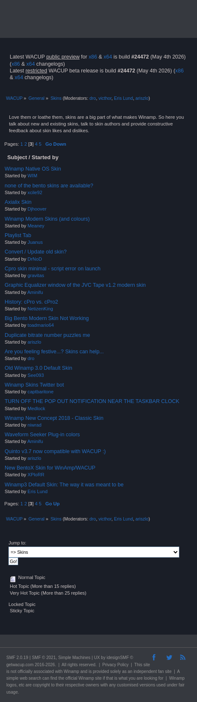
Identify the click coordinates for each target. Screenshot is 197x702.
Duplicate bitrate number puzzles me (47, 335)
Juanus (35, 242)
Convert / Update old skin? (36, 252)
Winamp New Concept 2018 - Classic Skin (54, 418)
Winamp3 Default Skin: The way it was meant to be (64, 485)
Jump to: (17, 542)
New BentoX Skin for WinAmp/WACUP (50, 468)
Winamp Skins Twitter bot (34, 385)
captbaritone (40, 391)
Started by (45, 157)
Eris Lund (123, 98)
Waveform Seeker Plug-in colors (42, 435)
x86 (93, 57)
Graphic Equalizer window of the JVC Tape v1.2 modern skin (75, 285)
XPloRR (35, 474)
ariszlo (141, 98)
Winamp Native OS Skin (33, 169)
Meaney (35, 225)
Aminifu (35, 292)
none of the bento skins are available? (49, 186)
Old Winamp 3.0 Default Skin (38, 368)
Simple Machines (74, 657)
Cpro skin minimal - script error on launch (52, 269)
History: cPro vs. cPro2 (31, 302)
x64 (107, 57)
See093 (35, 375)
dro (92, 98)
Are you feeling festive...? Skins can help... (54, 352)
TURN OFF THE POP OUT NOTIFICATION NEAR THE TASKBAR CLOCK (92, 401)
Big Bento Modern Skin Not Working (47, 318)
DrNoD (34, 259)
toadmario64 (40, 325)
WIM (32, 175)
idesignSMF (118, 657)
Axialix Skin (18, 202)
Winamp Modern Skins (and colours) (47, 219)
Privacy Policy (116, 664)
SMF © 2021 (44, 657)
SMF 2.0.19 (17, 657)
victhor (104, 98)
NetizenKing (40, 308)
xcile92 (34, 192)
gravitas (35, 275)
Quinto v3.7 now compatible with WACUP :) (55, 451)
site (146, 664)
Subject (17, 157)
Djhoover (36, 208)
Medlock (36, 408)
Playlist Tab (18, 235)
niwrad (34, 424)
